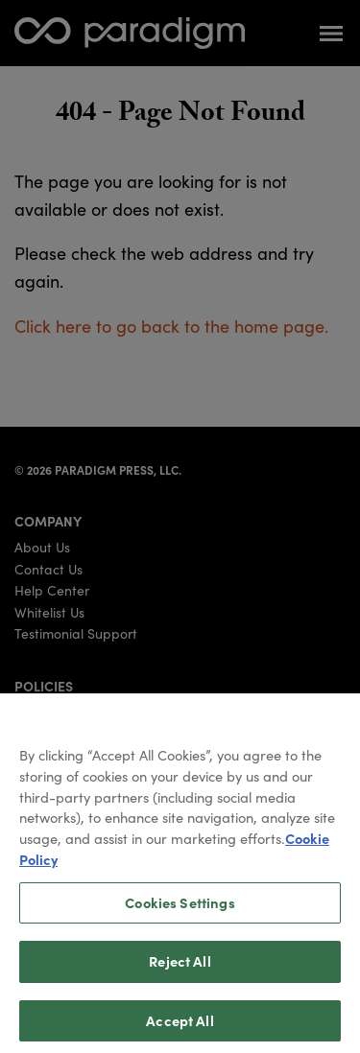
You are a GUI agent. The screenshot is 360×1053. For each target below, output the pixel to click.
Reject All (179, 977)
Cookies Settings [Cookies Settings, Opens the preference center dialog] (179, 917)
